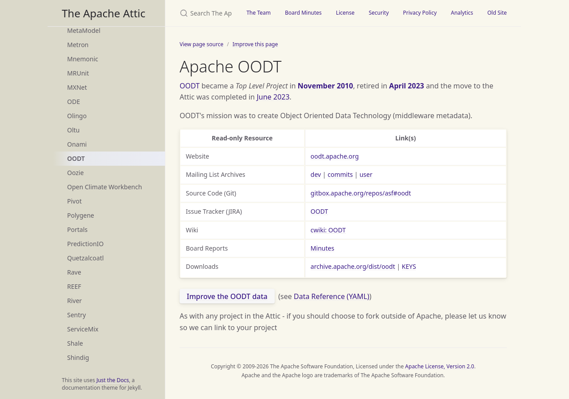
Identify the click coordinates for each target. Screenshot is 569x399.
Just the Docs (112, 380)
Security (379, 12)
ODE (73, 101)
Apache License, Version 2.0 (439, 366)
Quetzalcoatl (85, 258)
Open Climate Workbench (104, 187)
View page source (201, 44)
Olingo (77, 116)
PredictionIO (85, 243)
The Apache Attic (103, 13)
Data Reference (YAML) (331, 296)
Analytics (462, 12)
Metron (77, 44)
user (366, 174)
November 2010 (325, 86)
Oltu (73, 130)
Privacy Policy (420, 12)
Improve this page (255, 44)
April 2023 (406, 86)
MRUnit (78, 73)
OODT (76, 158)
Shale (75, 343)
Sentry (76, 315)
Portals (77, 229)
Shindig (78, 357)
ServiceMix (82, 329)
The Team (258, 12)
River (74, 300)
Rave (74, 272)
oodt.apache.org (335, 156)
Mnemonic (82, 59)
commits (340, 174)
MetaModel (83, 30)
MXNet (77, 87)
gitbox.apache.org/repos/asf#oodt (361, 193)
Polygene (80, 215)
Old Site (497, 12)
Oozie (75, 172)
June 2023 (272, 97)
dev (316, 174)
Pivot (74, 201)
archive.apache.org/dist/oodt (353, 266)
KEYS (409, 266)
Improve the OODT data (227, 296)
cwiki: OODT (328, 230)
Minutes (322, 248)
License (345, 12)
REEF (74, 286)
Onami (77, 144)
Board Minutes (303, 12)
